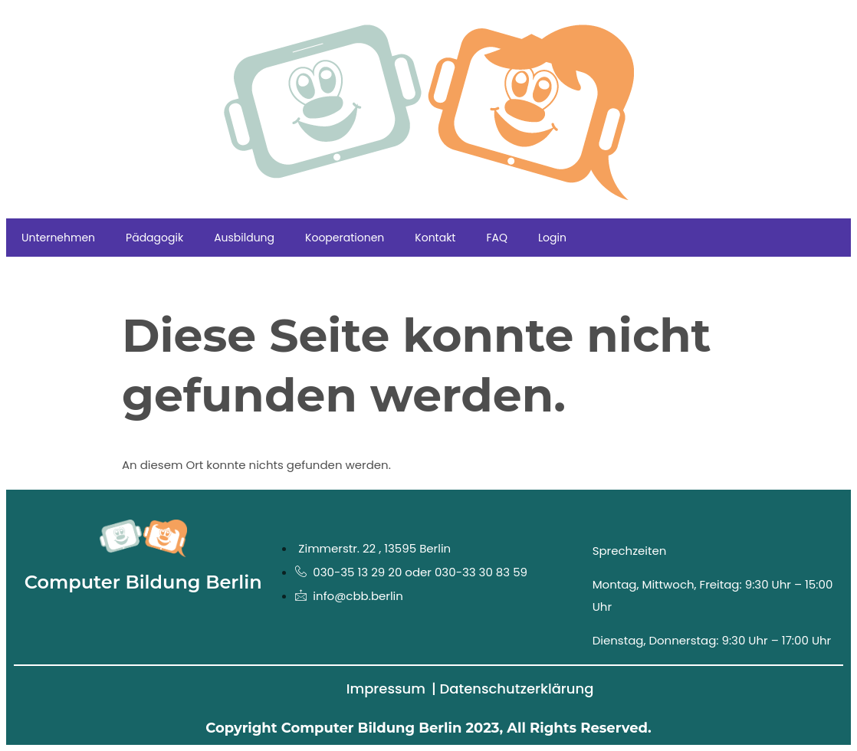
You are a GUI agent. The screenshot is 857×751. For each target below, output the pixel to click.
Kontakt (435, 237)
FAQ (496, 237)
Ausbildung (244, 237)
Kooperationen (344, 237)
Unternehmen (58, 237)
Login (552, 237)
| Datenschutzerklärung (512, 688)
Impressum (385, 688)
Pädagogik (154, 237)
